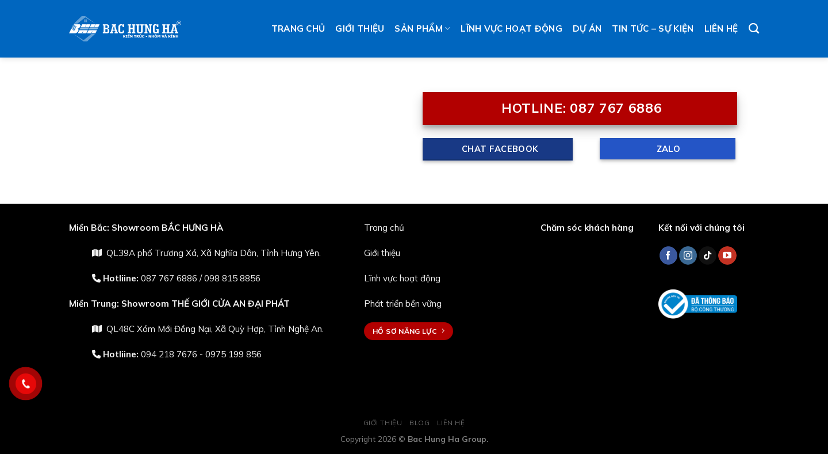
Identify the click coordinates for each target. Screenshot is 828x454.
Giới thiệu (359, 28)
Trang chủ (298, 28)
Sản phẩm (422, 29)
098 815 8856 (232, 278)
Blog (419, 422)
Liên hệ (721, 28)
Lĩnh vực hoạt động (511, 28)
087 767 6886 (169, 278)
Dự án (587, 28)
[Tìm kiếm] (754, 29)
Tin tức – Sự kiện (652, 28)
